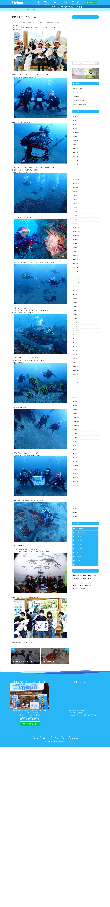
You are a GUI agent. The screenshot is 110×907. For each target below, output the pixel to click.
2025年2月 (75, 172)
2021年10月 (76, 330)
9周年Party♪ (76, 96)
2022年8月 (75, 290)
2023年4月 (75, 259)
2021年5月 (75, 350)
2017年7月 (75, 505)
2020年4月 (75, 401)
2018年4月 (75, 481)
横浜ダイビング (55, 22)
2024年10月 (76, 187)
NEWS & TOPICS (21, 9)
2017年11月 (76, 489)
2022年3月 (75, 310)
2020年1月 (75, 413)
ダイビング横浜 (39, 22)
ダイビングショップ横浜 (20, 22)
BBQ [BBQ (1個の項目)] (75, 575)
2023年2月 (75, 267)
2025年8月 (75, 148)
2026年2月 (75, 124)
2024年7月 (75, 199)
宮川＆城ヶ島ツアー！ (78, 88)
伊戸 (51, 22)
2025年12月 (76, 132)
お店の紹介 (78, 3)
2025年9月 (75, 144)
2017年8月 (75, 501)
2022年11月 (76, 279)
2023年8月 (75, 243)
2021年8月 (75, 338)
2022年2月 (75, 314)
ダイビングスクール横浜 (30, 22)
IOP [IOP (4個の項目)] (85, 575)
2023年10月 (76, 235)
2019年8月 (75, 433)
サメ (13, 22)
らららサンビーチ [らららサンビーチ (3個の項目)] (90, 585)
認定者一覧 (77, 560)
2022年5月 (75, 302)
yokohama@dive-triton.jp (30, 717)
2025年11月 (76, 136)
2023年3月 (75, 263)
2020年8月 (75, 386)
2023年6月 (75, 251)
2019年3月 (75, 453)
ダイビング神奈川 (46, 22)
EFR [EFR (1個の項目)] (80, 575)
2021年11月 (76, 326)
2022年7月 (75, 294)
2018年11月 (76, 469)
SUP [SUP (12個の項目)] (85, 578)
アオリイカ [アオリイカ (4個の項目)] (84, 588)
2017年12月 (76, 485)
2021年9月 (75, 334)
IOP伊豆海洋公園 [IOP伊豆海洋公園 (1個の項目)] (92, 575)
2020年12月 (76, 370)
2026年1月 (75, 128)
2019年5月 (75, 445)
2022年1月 (75, 318)
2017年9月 (75, 497)
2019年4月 (75, 449)
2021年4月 (75, 354)
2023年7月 (75, 247)
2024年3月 (75, 215)
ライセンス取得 (45, 3)
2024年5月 (75, 207)
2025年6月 (75, 156)
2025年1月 (75, 176)
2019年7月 (75, 437)
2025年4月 (75, 164)
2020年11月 (76, 374)
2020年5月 (75, 398)
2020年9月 (75, 382)
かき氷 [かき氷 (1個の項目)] (81, 582)
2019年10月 (76, 425)
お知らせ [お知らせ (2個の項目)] (91, 578)
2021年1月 (75, 366)
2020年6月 (75, 394)
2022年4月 (75, 306)
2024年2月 (75, 219)
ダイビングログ (23, 21)
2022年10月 (76, 283)
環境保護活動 (77, 556)
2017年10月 (76, 493)
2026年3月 (75, 120)
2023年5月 (75, 255)
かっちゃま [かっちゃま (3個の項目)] (88, 582)
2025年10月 (76, 140)
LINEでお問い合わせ (29, 724)
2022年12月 (76, 275)
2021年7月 (75, 342)
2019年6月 (75, 441)
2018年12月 (76, 465)
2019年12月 (76, 417)
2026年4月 (75, 116)
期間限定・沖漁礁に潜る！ (79, 104)
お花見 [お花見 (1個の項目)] (75, 582)
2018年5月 (75, 477)
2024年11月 (76, 183)
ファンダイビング (65, 3)
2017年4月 (75, 516)
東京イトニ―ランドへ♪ (31, 9)
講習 (75, 564)
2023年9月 (75, 239)
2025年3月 (75, 168)
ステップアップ (55, 3)
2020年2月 (75, 409)
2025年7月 (75, 152)
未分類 (76, 552)
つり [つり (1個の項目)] (82, 585)
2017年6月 (75, 508)
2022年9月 (75, 287)
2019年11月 (76, 421)
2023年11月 (76, 231)
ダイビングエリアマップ (80, 532)
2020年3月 (75, 405)
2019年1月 (75, 461)
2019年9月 (75, 429)
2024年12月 (76, 180)
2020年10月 (76, 378)
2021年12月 (76, 322)
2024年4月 (75, 211)
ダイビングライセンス (79, 536)
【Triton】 (55, 741)
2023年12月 (76, 227)
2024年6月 (75, 203)
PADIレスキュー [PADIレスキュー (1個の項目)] (77, 578)
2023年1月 (75, 271)
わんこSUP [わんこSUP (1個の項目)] (76, 588)
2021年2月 (75, 362)
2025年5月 (75, 160)
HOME (38, 3)
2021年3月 (75, 358)
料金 (73, 3)
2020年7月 (75, 390)
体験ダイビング (78, 548)
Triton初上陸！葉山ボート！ (80, 100)
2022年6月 (75, 298)
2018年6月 (75, 473)
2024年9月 (75, 191)
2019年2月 (75, 457)
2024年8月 (75, 195)
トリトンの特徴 (78, 544)
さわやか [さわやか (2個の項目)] (76, 585)
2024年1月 (75, 223)
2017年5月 (75, 512)
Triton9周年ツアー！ (78, 92)
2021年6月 (75, 346)
